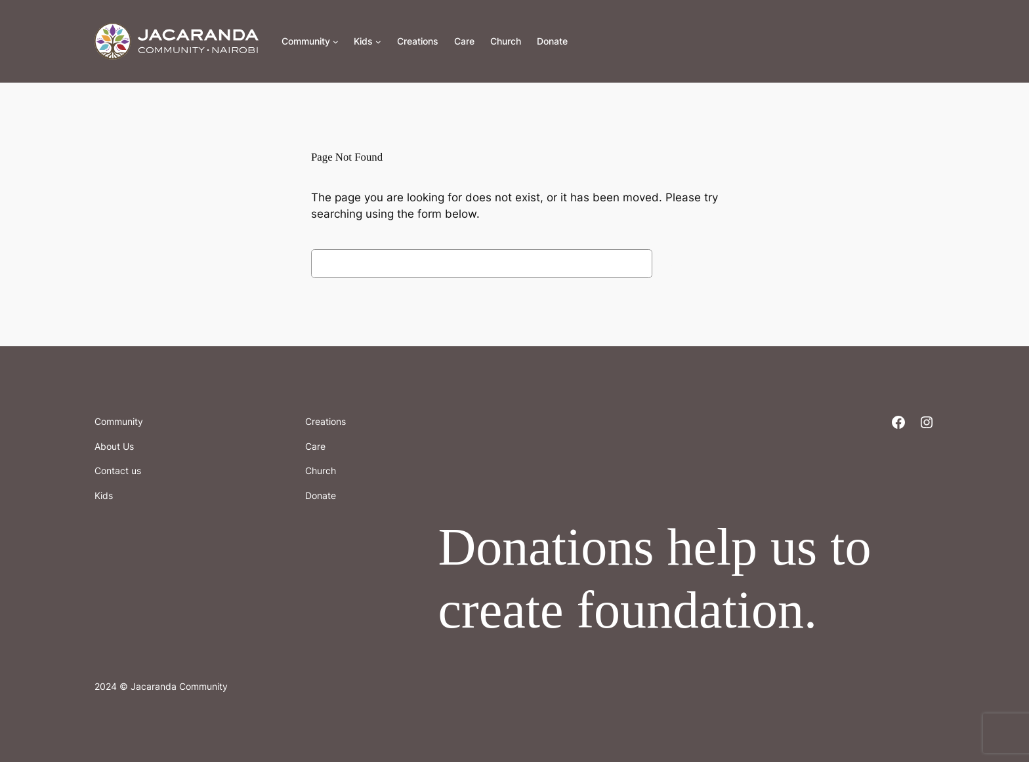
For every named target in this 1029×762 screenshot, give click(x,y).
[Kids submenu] (378, 42)
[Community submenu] (336, 42)
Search (688, 263)
